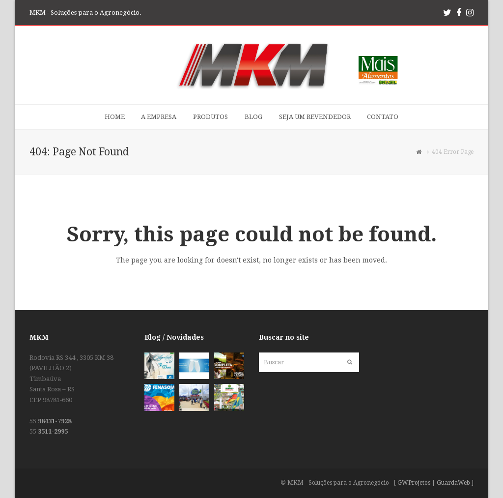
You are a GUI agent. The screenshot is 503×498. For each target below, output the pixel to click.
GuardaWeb (453, 482)
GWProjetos (413, 482)
